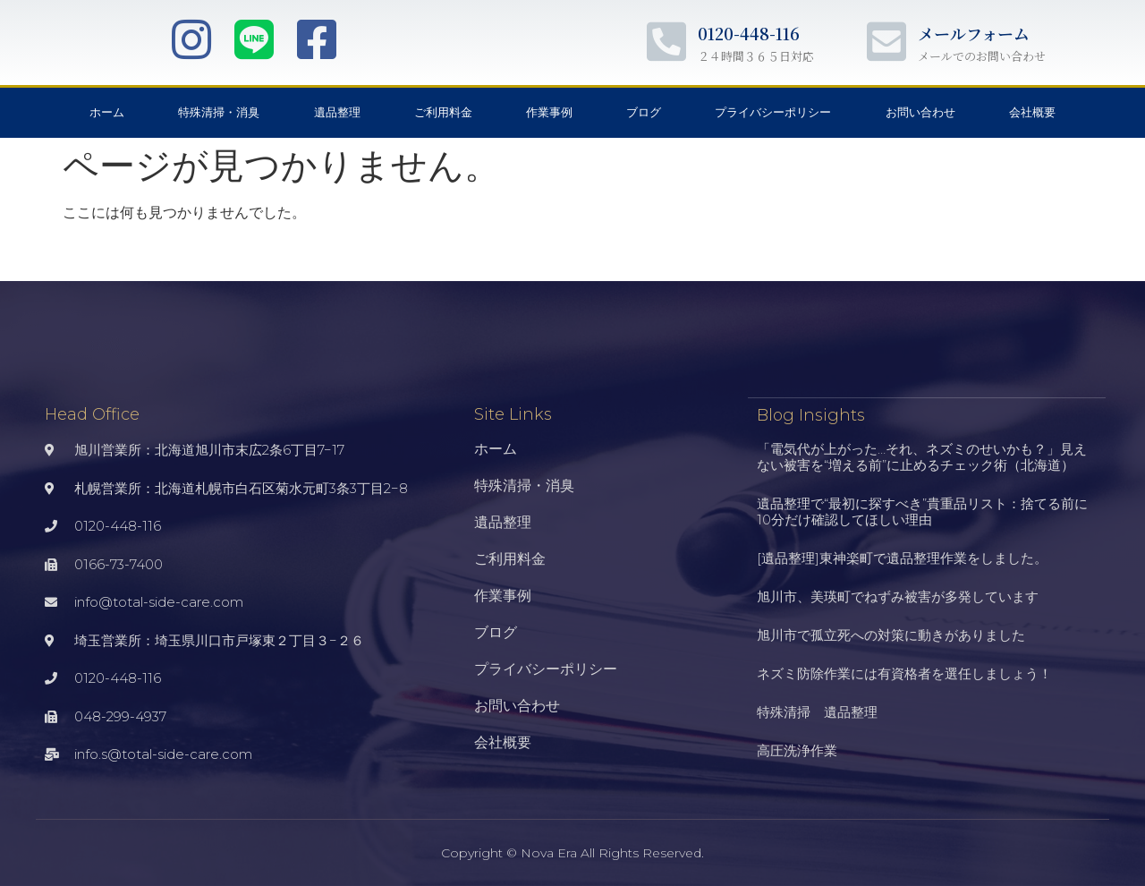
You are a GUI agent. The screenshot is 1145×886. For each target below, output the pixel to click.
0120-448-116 (749, 33)
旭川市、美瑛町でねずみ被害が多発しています (898, 595)
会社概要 (1032, 112)
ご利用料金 (443, 112)
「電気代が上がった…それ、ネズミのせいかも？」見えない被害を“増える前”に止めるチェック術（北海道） (922, 456)
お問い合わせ (920, 112)
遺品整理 (337, 112)
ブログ (643, 112)
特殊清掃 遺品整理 (817, 711)
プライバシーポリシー (773, 112)
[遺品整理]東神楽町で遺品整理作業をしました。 (902, 557)
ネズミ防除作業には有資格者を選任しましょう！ (904, 672)
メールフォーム (974, 33)
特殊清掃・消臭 (218, 112)
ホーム (106, 112)
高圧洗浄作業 (797, 749)
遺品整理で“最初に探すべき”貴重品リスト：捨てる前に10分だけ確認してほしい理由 (922, 510)
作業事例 (549, 112)
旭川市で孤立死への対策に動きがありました (891, 634)
